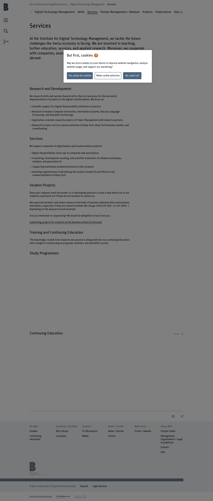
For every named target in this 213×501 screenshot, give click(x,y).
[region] (108, 66)
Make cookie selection (108, 75)
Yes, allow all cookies (79, 75)
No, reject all (132, 75)
